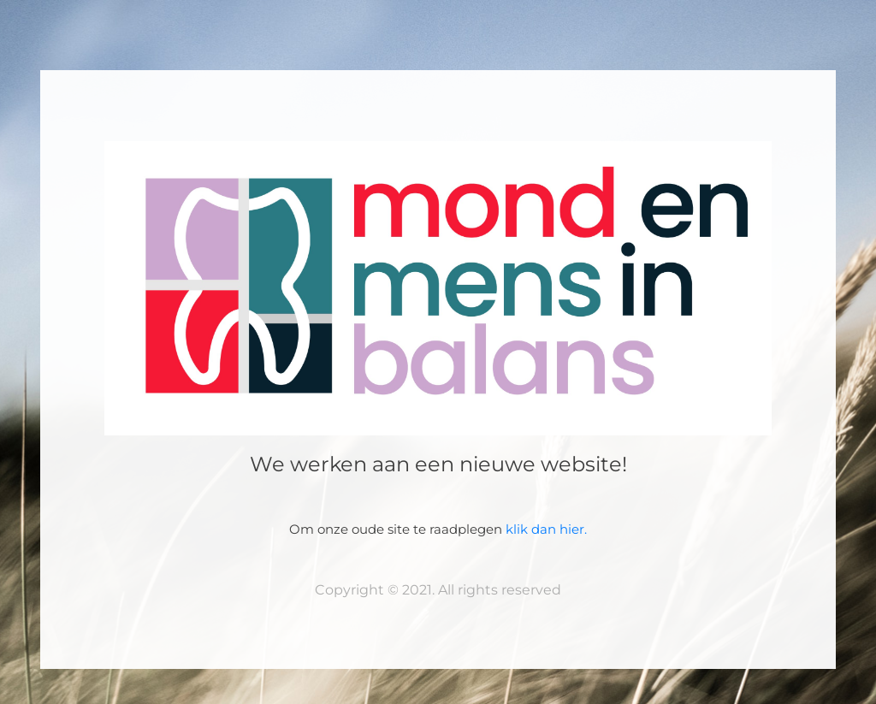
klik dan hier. (546, 529)
